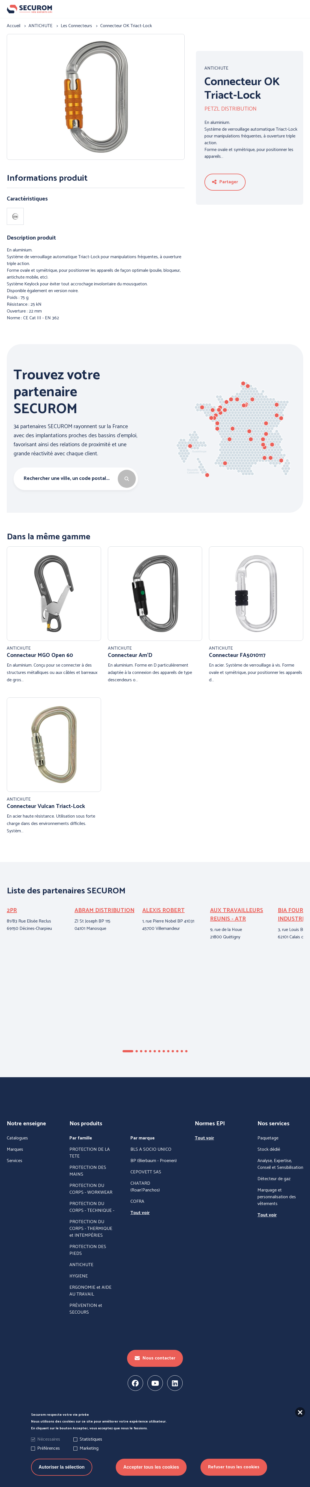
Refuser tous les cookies (233, 1467)
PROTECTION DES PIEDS (87, 1250)
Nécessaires (48, 1439)
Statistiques (91, 1439)
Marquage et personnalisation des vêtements (276, 1197)
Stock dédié (268, 1149)
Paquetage (267, 1138)
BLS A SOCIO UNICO (150, 1149)
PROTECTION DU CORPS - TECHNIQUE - (91, 1207)
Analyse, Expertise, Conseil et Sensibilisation (280, 1164)
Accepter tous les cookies (151, 1467)
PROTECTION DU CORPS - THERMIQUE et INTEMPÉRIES (90, 1229)
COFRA (137, 1201)
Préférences (48, 1448)
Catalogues (17, 1138)
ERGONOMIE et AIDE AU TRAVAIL (90, 1291)
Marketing (89, 1448)
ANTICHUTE (216, 68)
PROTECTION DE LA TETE (89, 1153)
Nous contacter (155, 1358)
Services (14, 1161)
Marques (15, 1149)
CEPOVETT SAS (145, 1172)
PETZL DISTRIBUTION (230, 109)
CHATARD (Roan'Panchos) (145, 1187)
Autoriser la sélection (62, 1467)
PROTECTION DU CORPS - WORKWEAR (90, 1189)
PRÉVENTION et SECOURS (85, 1309)
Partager (225, 182)
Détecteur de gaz (274, 1179)
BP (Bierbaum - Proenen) (153, 1161)
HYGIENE (78, 1276)
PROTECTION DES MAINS (87, 1171)
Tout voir (140, 1213)
